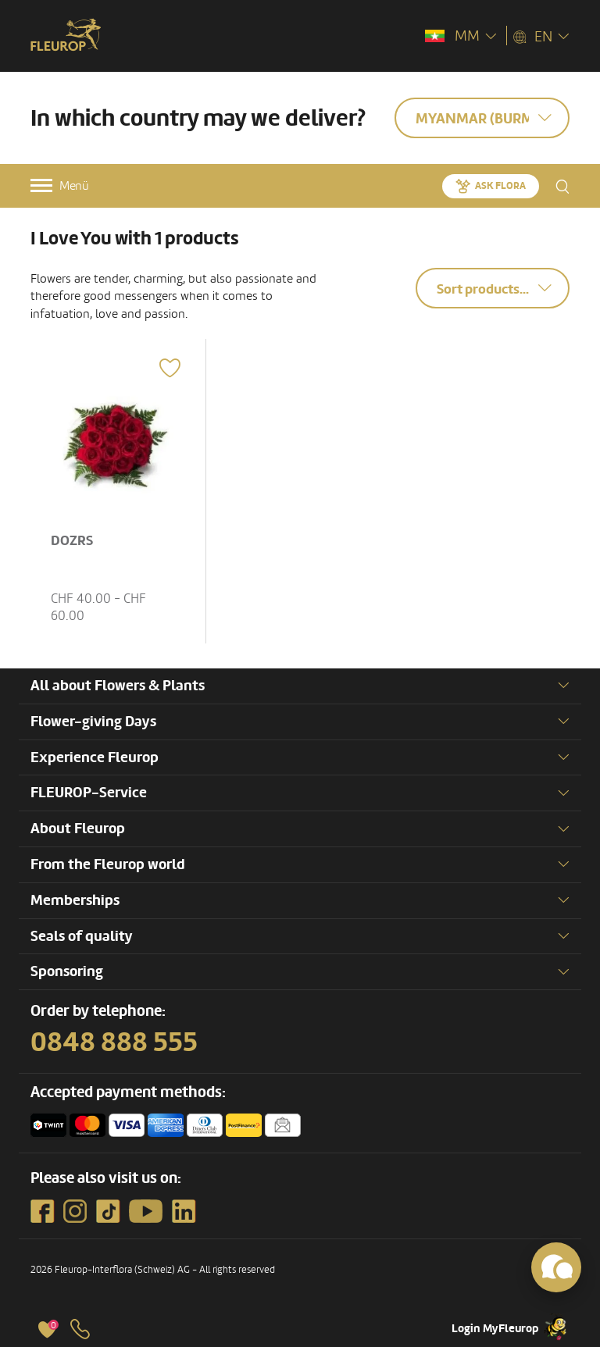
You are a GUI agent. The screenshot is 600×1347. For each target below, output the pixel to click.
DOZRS (72, 541)
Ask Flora (500, 186)
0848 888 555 (114, 1042)
